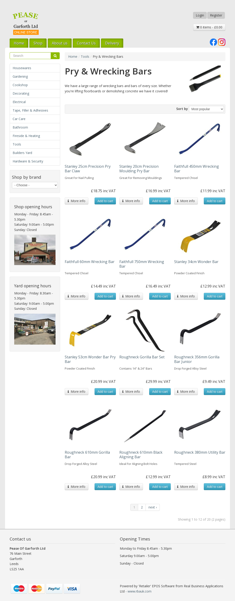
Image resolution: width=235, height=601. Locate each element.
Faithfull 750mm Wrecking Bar (141, 264)
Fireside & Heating (26, 136)
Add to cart (105, 201)
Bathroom (20, 127)
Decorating (21, 93)
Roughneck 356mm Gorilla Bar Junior (196, 359)
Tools (17, 144)
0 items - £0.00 (209, 27)
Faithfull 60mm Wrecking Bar (90, 261)
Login (200, 15)
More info (76, 201)
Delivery (112, 43)
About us (59, 43)
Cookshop (20, 85)
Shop (38, 43)
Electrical (19, 102)
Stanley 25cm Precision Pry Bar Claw (88, 168)
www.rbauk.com (139, 591)
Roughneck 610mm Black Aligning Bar (140, 454)
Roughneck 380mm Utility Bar (199, 452)
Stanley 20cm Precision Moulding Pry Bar (139, 168)
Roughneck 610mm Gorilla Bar (87, 454)
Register (216, 15)
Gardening (20, 76)
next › (152, 507)
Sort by (182, 109)
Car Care (19, 119)
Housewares (22, 68)
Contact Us (86, 43)
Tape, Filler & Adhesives (30, 110)
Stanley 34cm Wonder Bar (196, 261)
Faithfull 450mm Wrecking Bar (196, 168)
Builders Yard (22, 153)
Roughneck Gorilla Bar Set (142, 357)
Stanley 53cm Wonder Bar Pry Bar (90, 359)
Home (19, 43)
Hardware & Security (28, 161)
